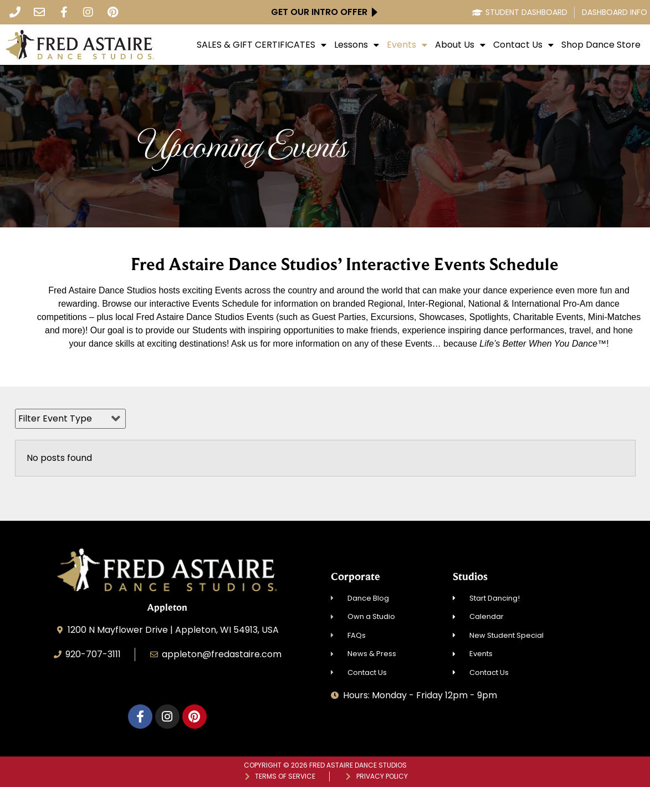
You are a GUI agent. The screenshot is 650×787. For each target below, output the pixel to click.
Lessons (356, 44)
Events (407, 44)
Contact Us (523, 44)
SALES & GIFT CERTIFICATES (261, 44)
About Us (460, 44)
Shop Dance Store (601, 44)
